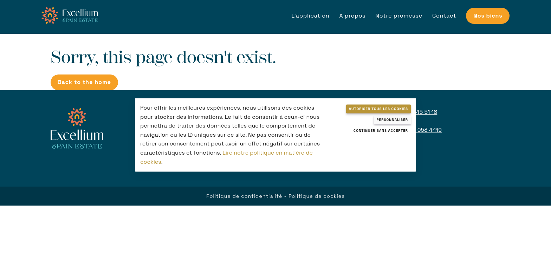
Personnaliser (392, 119)
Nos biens (487, 15)
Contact (444, 15)
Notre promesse (398, 15)
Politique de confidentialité (244, 196)
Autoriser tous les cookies (378, 108)
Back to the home (84, 82)
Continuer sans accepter (381, 130)
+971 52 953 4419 (418, 130)
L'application (310, 15)
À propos (352, 15)
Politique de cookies (317, 196)
